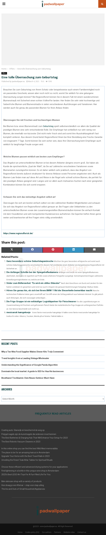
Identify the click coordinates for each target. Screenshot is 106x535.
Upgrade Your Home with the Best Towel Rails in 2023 (25, 456)
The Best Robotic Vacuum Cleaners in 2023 (20, 441)
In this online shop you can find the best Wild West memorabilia (29, 448)
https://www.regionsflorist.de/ (18, 233)
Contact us (81, 532)
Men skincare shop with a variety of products (21, 481)
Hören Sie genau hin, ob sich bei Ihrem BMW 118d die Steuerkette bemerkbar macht (49, 290)
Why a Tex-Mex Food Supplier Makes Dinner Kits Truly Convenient (32, 352)
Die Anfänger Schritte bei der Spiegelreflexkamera (32, 272)
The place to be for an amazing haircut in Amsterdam (25, 452)
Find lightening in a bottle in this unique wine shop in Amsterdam (30, 471)
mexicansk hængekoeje (18, 312)
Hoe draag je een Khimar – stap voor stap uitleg (22, 485)
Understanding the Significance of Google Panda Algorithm (29, 365)
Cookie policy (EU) (32, 532)
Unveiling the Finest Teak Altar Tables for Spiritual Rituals (27, 460)
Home (20, 532)
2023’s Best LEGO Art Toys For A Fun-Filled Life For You (25, 474)
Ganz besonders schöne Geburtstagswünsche (29, 261)
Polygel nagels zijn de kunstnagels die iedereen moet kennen (28, 434)
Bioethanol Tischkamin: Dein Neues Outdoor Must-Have (27, 378)
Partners (57, 532)
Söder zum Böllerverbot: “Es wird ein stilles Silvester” (33, 283)
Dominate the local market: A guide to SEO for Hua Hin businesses (32, 371)
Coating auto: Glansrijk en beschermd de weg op (23, 430)
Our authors (46, 532)
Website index (69, 532)
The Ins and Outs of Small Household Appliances (23, 489)
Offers (4, 73)
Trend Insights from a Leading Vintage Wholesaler (25, 358)
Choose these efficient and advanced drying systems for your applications (34, 467)
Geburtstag (48, 126)
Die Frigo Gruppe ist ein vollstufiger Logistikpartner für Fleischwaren (41, 301)
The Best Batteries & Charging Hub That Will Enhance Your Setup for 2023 (34, 438)
